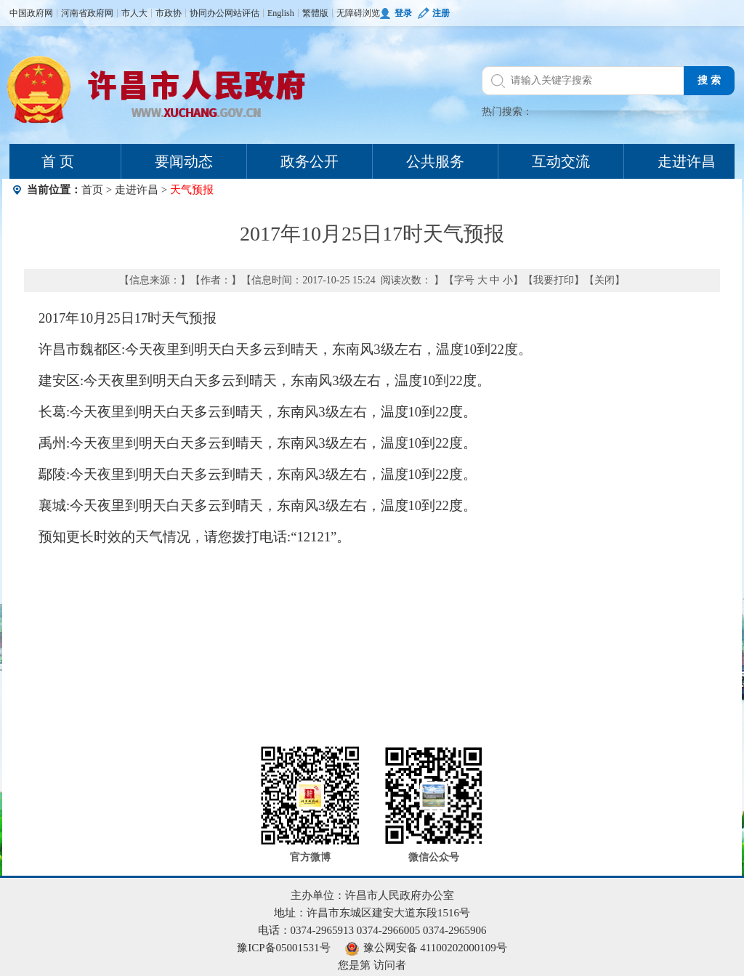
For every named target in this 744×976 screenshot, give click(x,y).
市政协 (168, 13)
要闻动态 (184, 161)
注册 (441, 13)
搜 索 (709, 80)
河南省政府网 (87, 13)
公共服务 (435, 161)
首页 (92, 189)
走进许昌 (136, 189)
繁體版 (315, 13)
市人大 (134, 13)
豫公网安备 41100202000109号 (426, 947)
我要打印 (553, 280)
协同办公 (207, 13)
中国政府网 (31, 13)
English (280, 13)
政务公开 (309, 161)
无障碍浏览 (358, 13)
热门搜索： (507, 111)
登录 (403, 13)
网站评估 (242, 13)
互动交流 (561, 161)
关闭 (604, 280)
